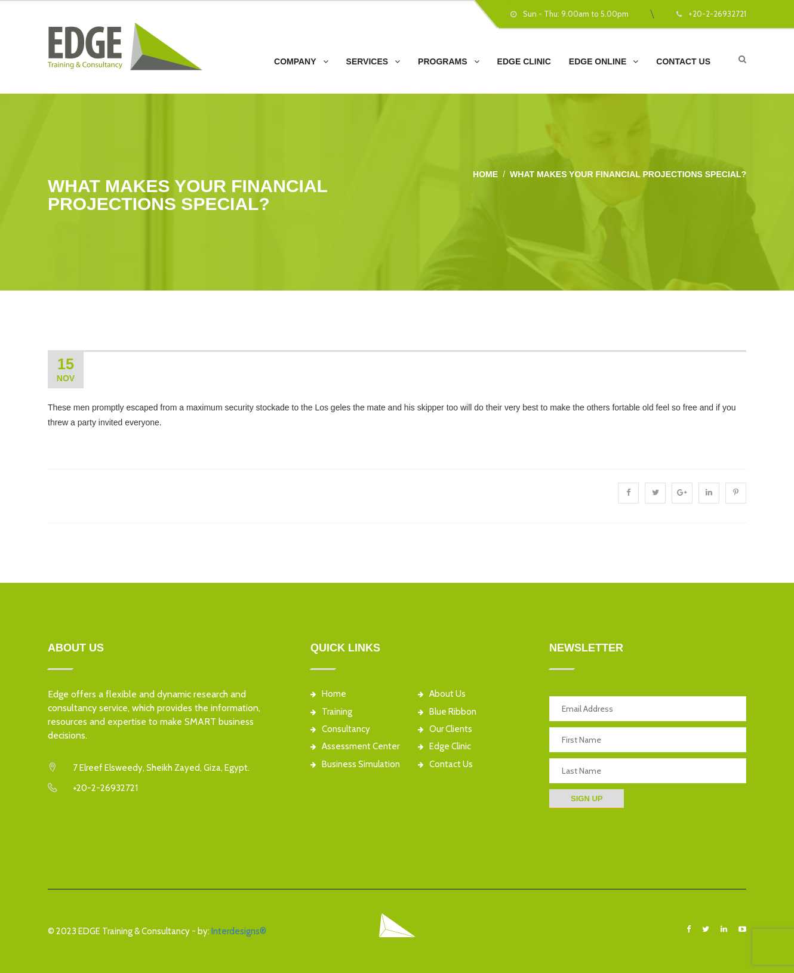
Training (331, 712)
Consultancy (340, 729)
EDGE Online (597, 61)
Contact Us (683, 61)
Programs (442, 61)
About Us (442, 694)
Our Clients (445, 729)
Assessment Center (354, 746)
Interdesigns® (238, 931)
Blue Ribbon (447, 712)
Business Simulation (355, 764)
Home (485, 174)
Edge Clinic (444, 746)
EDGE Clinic (524, 61)
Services (367, 61)
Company (295, 61)
